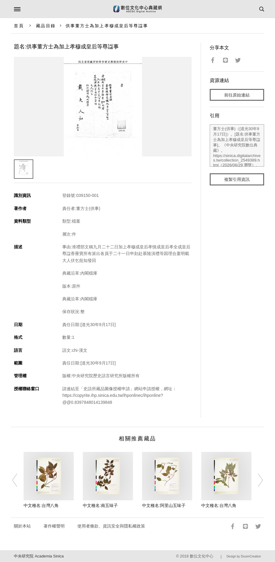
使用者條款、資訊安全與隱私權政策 (111, 526)
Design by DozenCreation (244, 556)
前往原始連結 (237, 95)
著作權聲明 (54, 526)
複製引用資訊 (237, 179)
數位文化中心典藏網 (137, 9)
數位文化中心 (201, 556)
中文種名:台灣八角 (41, 505)
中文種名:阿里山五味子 (164, 505)
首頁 (19, 25)
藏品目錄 (45, 25)
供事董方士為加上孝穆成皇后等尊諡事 (107, 25)
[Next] (256, 480)
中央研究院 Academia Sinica (38, 556)
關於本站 (22, 526)
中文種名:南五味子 (100, 505)
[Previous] (19, 480)
